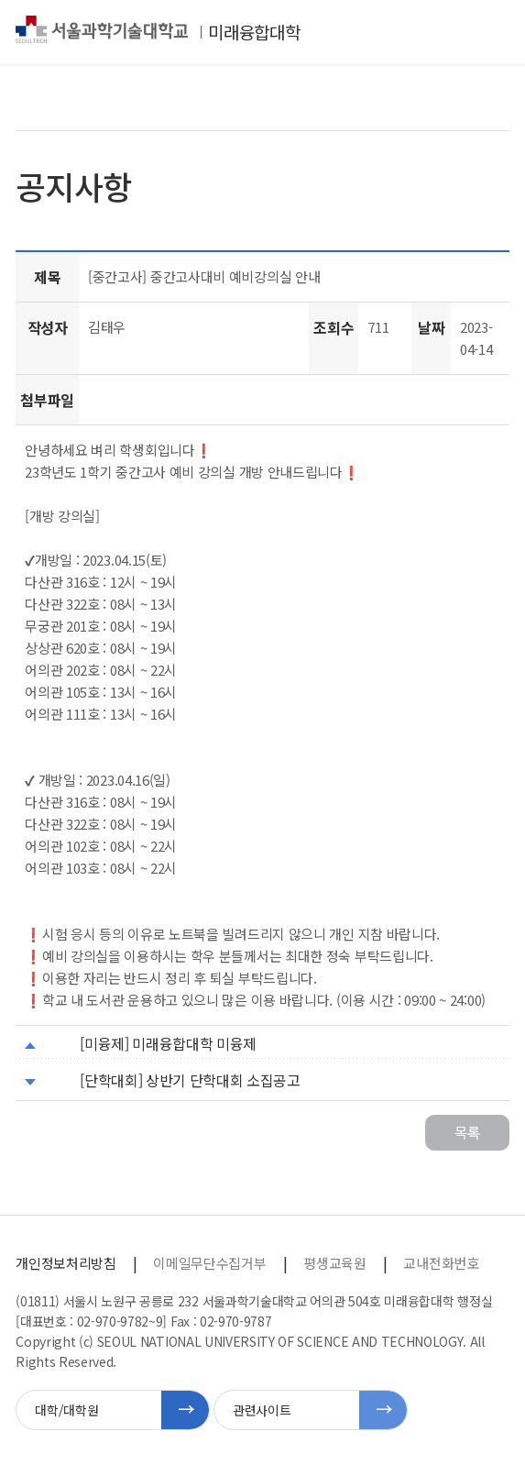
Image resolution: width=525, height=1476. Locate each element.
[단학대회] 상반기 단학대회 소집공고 (190, 1080)
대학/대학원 (66, 1410)
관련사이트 (261, 1410)
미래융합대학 (254, 32)
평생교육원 (334, 1262)
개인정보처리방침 (65, 1262)
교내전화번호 (440, 1262)
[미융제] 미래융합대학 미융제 (168, 1043)
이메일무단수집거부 (209, 1262)
